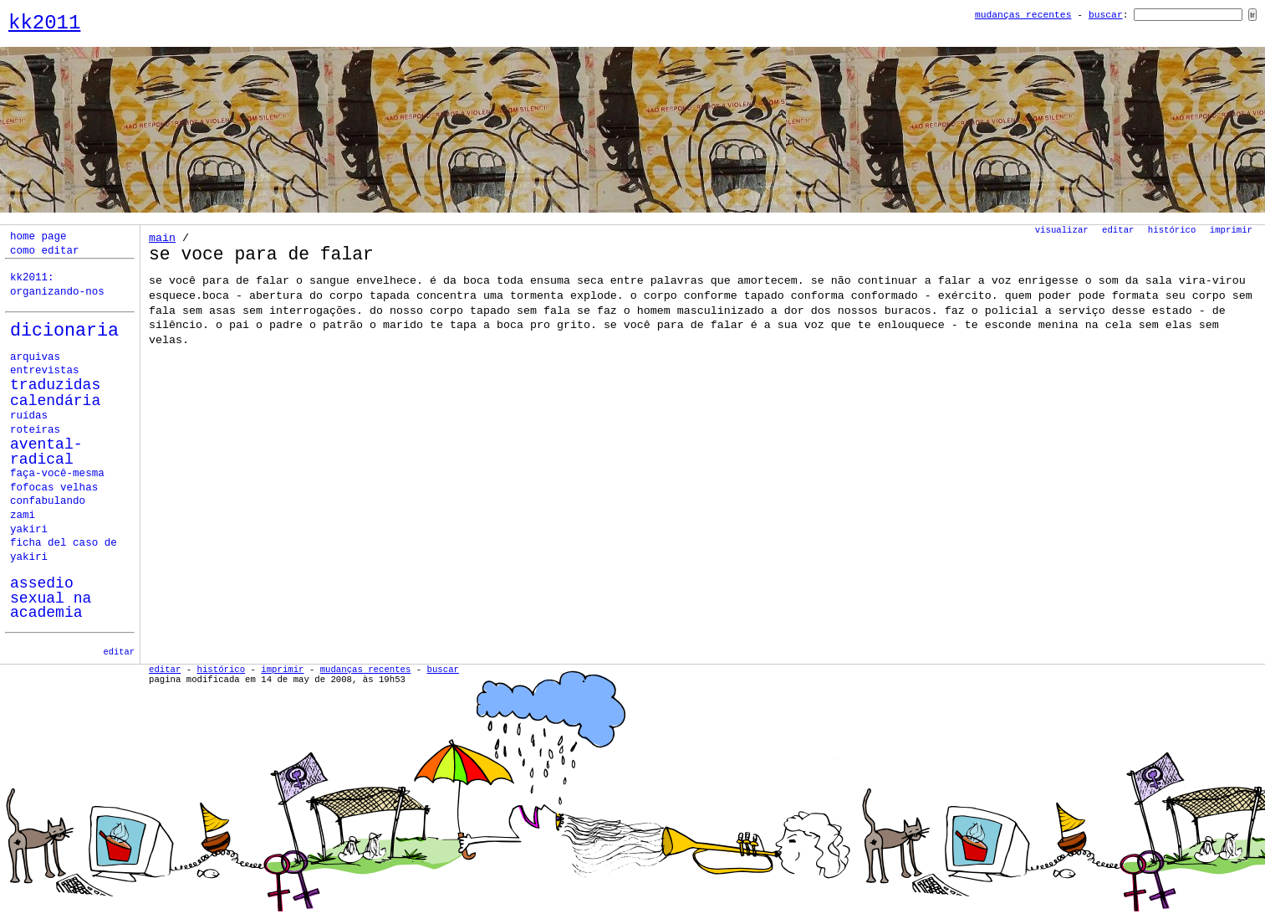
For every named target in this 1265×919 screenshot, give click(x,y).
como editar (44, 251)
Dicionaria (64, 331)
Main (162, 238)
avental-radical (46, 452)
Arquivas (35, 357)
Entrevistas (44, 371)
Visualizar (1062, 230)
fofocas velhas (54, 488)
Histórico (1172, 230)
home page (38, 237)
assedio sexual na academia (50, 598)
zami (22, 515)
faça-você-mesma (57, 474)
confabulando (47, 501)
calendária (55, 401)
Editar (1118, 230)
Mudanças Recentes (1023, 15)
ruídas (29, 416)
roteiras (35, 430)
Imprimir (1231, 230)
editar (119, 652)
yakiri (29, 530)
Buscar (1106, 15)
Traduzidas (55, 385)
